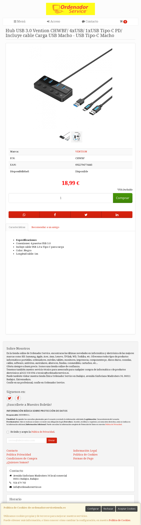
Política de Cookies (119, 520)
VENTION (81, 151)
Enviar (51, 440)
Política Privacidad (19, 454)
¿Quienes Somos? (18, 462)
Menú (19, 21)
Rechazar (108, 508)
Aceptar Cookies (126, 508)
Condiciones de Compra (22, 458)
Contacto (90, 21)
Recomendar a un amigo (45, 227)
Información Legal (85, 450)
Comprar (122, 198)
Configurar (93, 508)
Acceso (53, 21)
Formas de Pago (83, 458)
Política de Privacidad (113, 424)
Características (17, 227)
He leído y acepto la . (32, 432)
